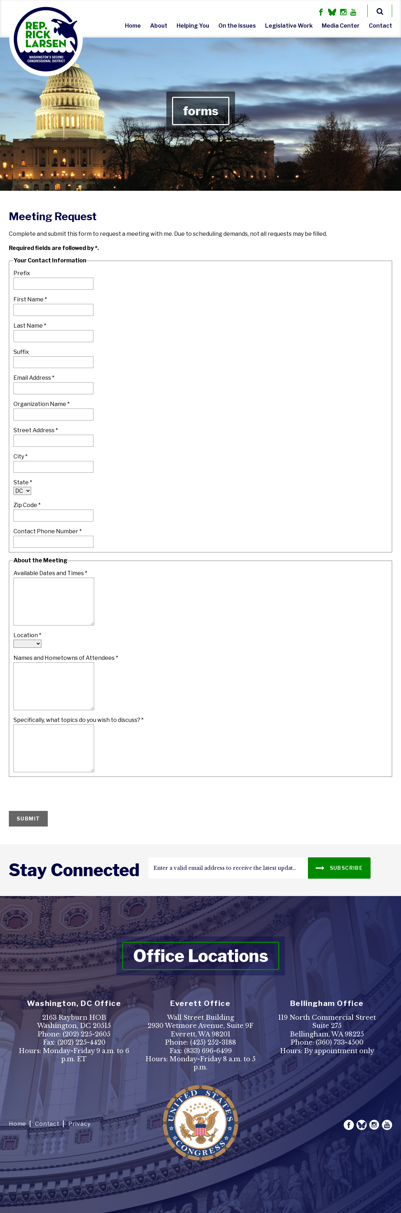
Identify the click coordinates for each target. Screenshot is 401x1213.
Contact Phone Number (47, 531)
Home (133, 25)
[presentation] (62, 794)
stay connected (74, 870)
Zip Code (27, 505)
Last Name (29, 325)
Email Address (34, 377)
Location (27, 635)
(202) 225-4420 (81, 1042)
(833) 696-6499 (208, 1051)
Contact (380, 25)
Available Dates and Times (50, 573)
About (158, 25)
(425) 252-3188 (213, 1042)
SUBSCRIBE (339, 867)
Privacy (79, 1123)
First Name (30, 299)
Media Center (341, 25)
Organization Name (41, 404)
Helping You (193, 25)
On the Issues (237, 25)
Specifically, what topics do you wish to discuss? (78, 720)
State (22, 482)
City (20, 456)
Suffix (21, 352)
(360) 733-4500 (339, 1042)
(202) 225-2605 (86, 1034)
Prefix (21, 273)
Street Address (35, 430)
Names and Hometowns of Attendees (65, 658)
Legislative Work (289, 25)
